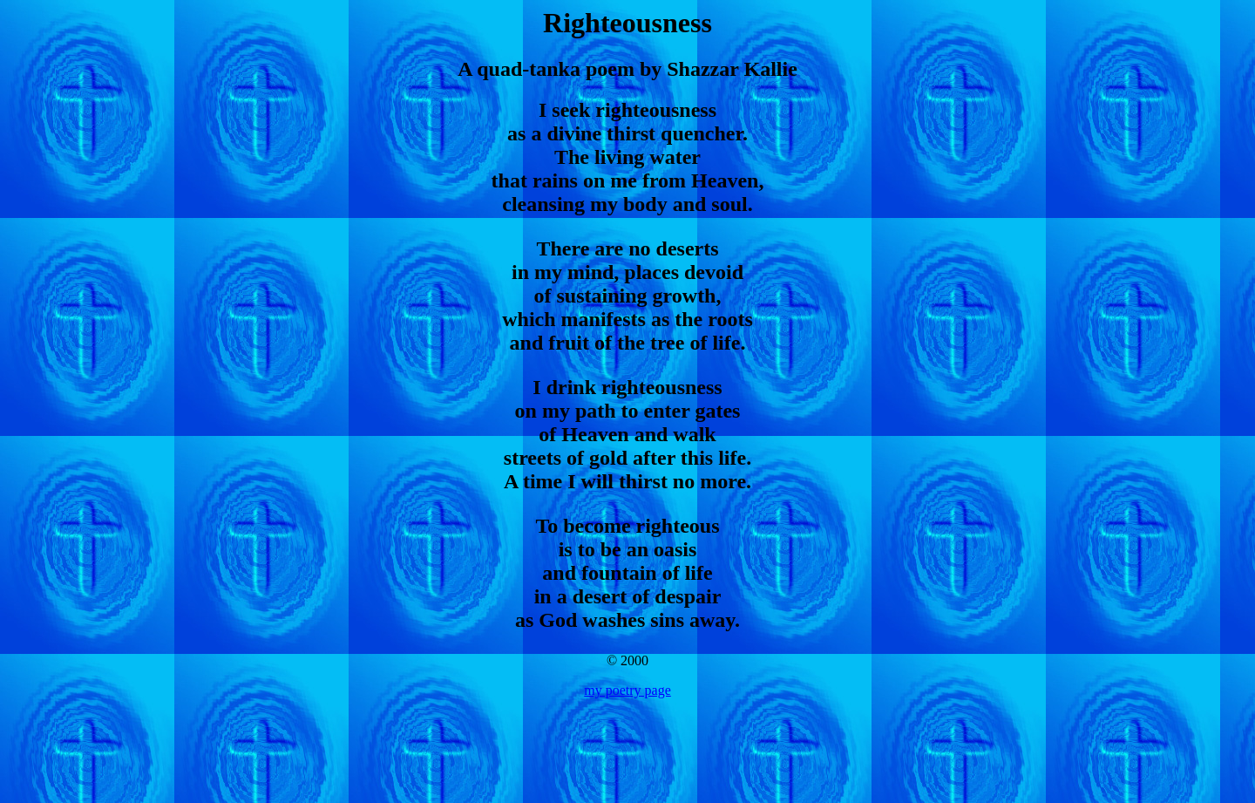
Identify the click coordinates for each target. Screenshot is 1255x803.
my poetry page (627, 690)
